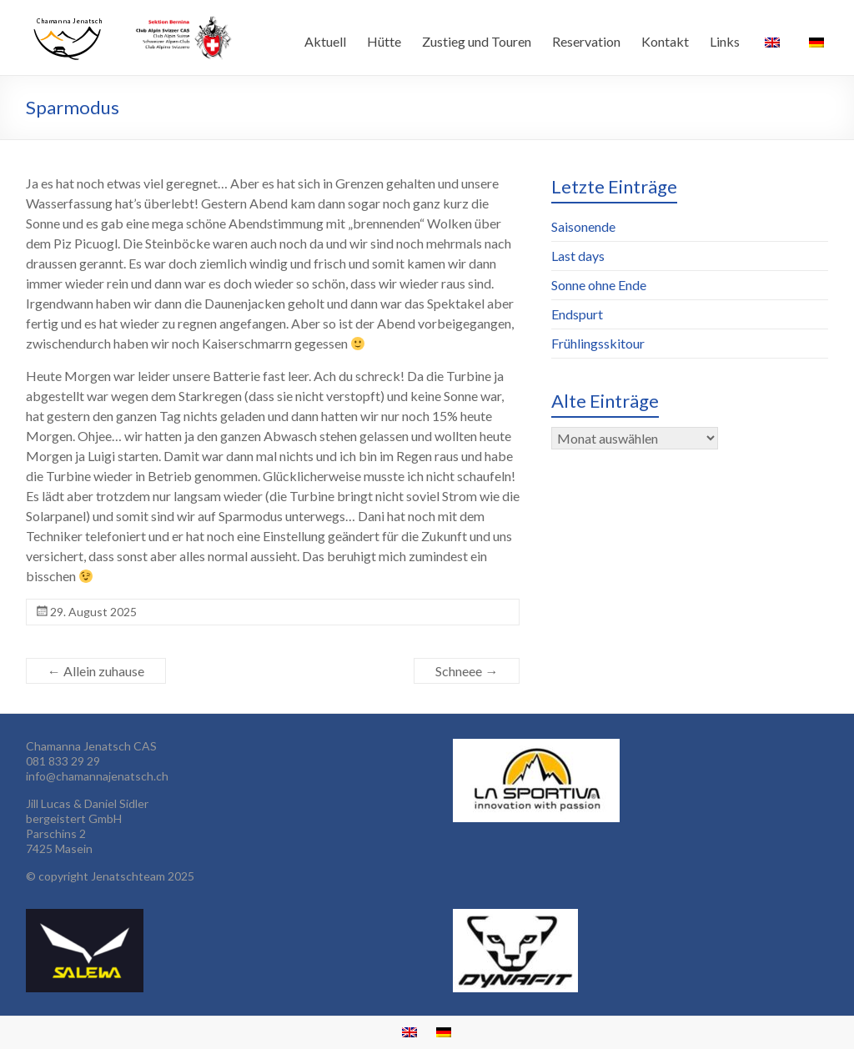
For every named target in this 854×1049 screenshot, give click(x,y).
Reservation (586, 41)
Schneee (466, 671)
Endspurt (577, 314)
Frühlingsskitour (598, 343)
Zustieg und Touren (476, 41)
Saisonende (583, 226)
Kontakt (665, 41)
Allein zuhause (96, 671)
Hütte (384, 41)
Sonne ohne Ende (598, 285)
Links (725, 41)
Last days (578, 256)
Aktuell (325, 41)
